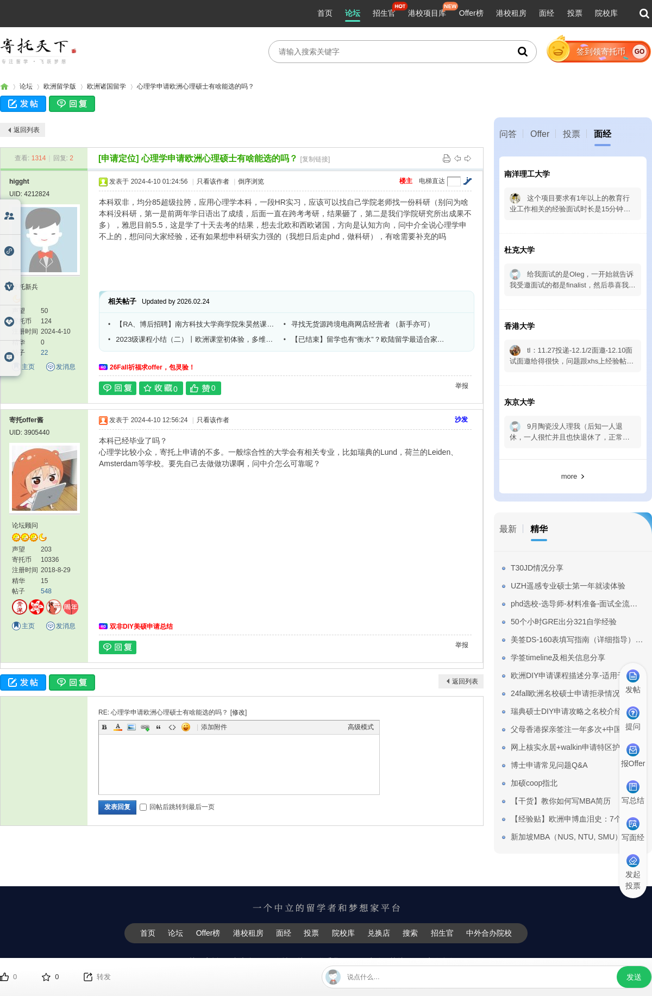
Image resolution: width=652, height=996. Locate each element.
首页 (325, 13)
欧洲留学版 (59, 86)
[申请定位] (118, 158)
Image (131, 727)
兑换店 (378, 933)
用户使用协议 (382, 961)
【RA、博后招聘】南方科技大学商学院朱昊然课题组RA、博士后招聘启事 (195, 324)
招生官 (384, 13)
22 (44, 352)
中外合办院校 (489, 933)
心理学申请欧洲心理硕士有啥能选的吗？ (195, 86)
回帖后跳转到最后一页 (177, 807)
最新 (508, 529)
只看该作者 (213, 181)
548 (46, 591)
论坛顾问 (25, 525)
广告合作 (246, 961)
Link (145, 727)
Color (117, 727)
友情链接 (289, 961)
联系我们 (332, 961)
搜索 (410, 933)
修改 (238, 712)
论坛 (352, 13)
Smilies (185, 727)
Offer (539, 134)
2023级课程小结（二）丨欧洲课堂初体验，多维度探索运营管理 (195, 339)
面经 (546, 13)
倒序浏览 (251, 181)
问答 (508, 134)
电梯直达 (432, 181)
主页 (28, 367)
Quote (158, 727)
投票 (574, 13)
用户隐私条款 (440, 961)
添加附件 (214, 727)
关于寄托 (204, 961)
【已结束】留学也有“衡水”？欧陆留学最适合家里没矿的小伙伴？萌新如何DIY (371, 339)
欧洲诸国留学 (106, 86)
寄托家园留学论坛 (4, 87)
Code (172, 727)
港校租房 (511, 13)
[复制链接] (315, 159)
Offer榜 (471, 13)
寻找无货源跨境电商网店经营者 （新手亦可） (363, 324)
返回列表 (27, 130)
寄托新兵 (25, 287)
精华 (539, 529)
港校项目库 (427, 13)
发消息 (66, 367)
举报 (461, 386)
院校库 (606, 13)
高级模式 (361, 727)
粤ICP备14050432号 (432, 978)
